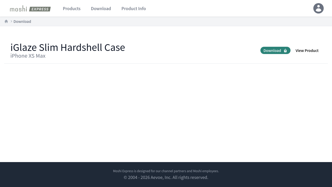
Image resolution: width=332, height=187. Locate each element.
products (71, 8)
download (101, 8)
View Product (307, 50)
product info (133, 8)
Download (22, 21)
